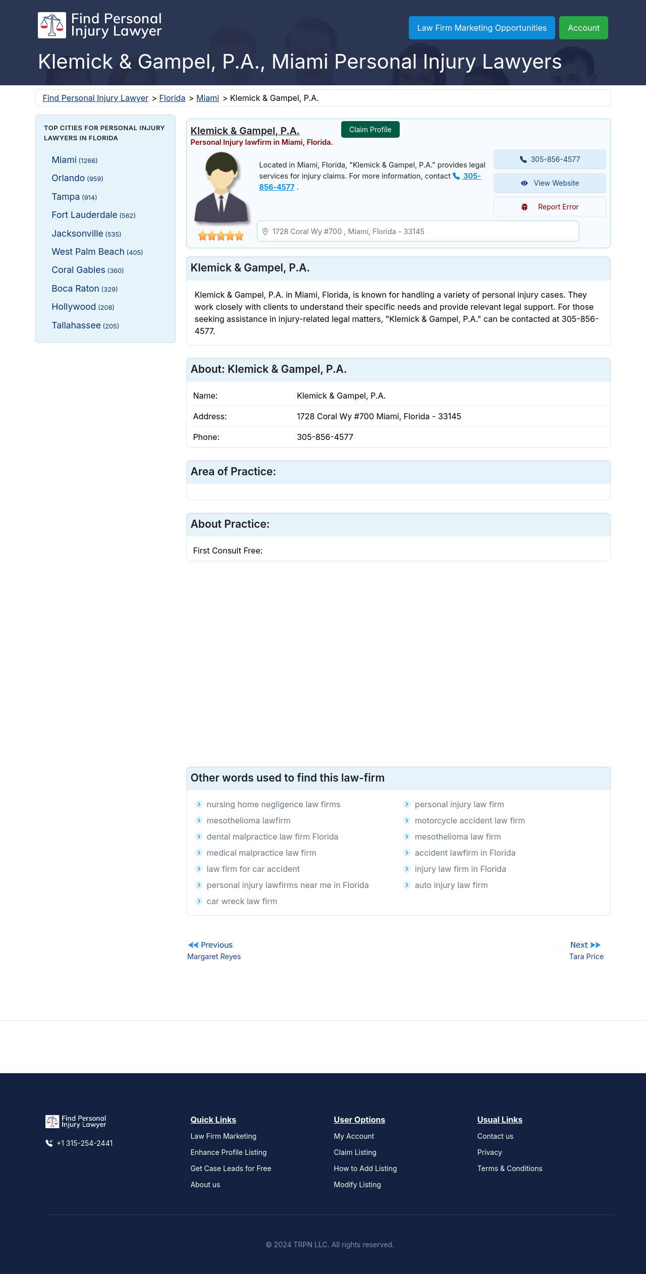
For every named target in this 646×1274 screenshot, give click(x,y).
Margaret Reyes (214, 956)
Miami (207, 98)
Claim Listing (355, 1152)
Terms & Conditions (510, 1168)
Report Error (550, 206)
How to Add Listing (365, 1168)
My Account (354, 1136)
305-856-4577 (550, 159)
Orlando (77, 178)
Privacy (489, 1152)
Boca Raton (84, 288)
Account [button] (584, 28)
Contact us (495, 1136)
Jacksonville (86, 233)
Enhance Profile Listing (228, 1152)
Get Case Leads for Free (230, 1168)
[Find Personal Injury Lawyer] (100, 27)
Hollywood (83, 306)
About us (205, 1184)
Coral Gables (87, 269)
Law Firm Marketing (223, 1136)
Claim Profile (370, 129)
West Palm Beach (97, 251)
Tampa (74, 196)
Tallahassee (85, 325)
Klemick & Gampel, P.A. (245, 131)
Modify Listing (358, 1184)
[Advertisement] (105, 502)
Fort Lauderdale (93, 214)
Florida (172, 98)
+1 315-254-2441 (79, 1143)
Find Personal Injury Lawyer (95, 98)
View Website (550, 183)
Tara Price (586, 956)
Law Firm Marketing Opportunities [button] (482, 28)
